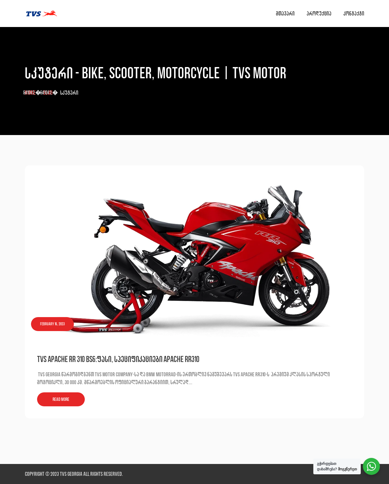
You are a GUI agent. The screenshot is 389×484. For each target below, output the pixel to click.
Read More (61, 399)
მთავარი (285, 13)
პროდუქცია (319, 13)
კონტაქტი (353, 13)
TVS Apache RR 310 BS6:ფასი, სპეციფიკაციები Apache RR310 (118, 359)
